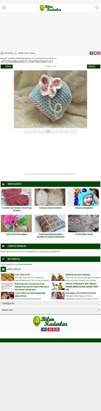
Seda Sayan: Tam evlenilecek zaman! (80, 293)
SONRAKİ (91, 66)
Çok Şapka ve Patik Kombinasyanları (19, 58)
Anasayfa (3, 58)
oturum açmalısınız (25, 264)
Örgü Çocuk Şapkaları (84, 208)
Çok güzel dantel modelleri (50, 208)
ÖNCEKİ (8, 66)
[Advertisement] (50, 31)
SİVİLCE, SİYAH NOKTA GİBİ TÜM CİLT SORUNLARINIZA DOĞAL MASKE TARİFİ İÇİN (81, 287)
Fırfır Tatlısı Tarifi (22, 274)
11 (66, 131)
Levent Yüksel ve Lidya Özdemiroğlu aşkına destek (30, 294)
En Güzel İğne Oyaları (84, 234)
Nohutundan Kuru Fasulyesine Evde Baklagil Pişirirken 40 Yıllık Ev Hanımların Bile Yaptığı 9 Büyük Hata (32, 287)
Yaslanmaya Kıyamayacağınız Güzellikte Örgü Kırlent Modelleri (50, 235)
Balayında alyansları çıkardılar (77, 274)
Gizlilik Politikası (27, 53)
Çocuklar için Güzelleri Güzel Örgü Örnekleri (16, 209)
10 (61, 131)
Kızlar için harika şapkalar (17, 234)
